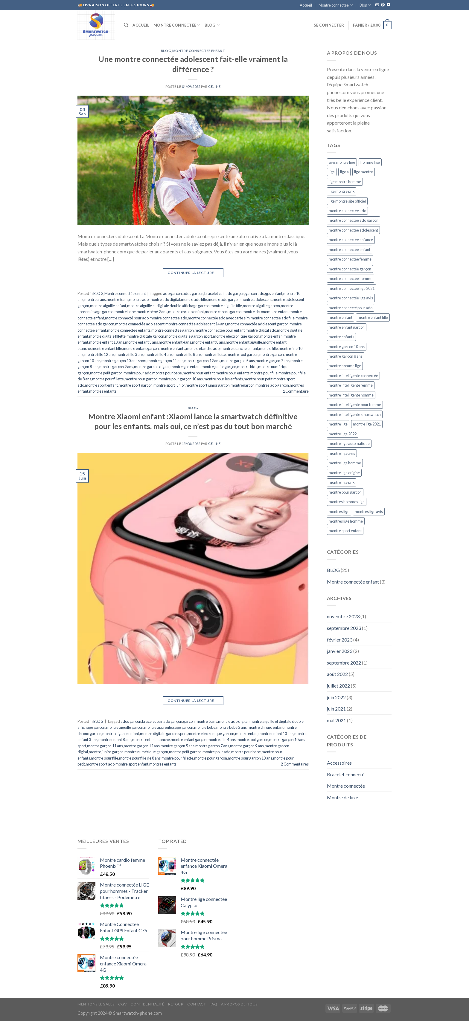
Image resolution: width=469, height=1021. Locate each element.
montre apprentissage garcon (168, 727)
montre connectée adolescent (140, 324)
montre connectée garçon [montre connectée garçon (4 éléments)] (350, 269)
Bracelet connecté (345, 774)
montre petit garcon (106, 373)
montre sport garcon (136, 385)
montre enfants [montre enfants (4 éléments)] (341, 336)
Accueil (306, 5)
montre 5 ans (95, 299)
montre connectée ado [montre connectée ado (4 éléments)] (347, 210)
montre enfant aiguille (244, 342)
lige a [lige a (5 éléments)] (344, 171)
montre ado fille (194, 299)
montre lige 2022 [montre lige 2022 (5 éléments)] (343, 433)
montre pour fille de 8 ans (140, 758)
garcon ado (254, 293)
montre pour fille (264, 373)
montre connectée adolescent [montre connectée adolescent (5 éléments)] (353, 230)
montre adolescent (256, 299)
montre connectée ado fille (273, 318)
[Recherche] (126, 25)
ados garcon (193, 293)
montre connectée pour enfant (220, 330)
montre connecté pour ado (127, 318)
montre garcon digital (152, 366)
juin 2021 (336, 708)
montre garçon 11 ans (165, 360)
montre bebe (125, 311)
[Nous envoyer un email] (377, 5)
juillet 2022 (338, 685)
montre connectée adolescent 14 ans (195, 324)
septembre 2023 (344, 628)
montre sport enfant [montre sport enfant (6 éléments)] (345, 530)
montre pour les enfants (223, 378)
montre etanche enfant (239, 348)
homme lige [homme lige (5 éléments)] (370, 162)
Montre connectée (336, 5)
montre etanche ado (203, 348)
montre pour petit (258, 378)
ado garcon (172, 293)
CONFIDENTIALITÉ (147, 1004)
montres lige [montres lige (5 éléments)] (339, 511)
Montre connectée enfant (198, 51)
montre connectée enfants (128, 330)
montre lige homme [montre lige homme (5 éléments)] (345, 462)
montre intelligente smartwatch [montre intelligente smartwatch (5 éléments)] (355, 414)
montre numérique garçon (146, 751)
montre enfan (271, 336)
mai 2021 (336, 720)
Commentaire (296, 391)
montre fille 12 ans (99, 354)
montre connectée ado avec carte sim (219, 318)
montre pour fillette (108, 378)
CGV (122, 1004)
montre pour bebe (167, 373)
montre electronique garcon (236, 336)
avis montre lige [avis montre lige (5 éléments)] (342, 162)
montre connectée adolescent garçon (258, 324)
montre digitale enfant (120, 733)
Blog (365, 5)
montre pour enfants (232, 373)
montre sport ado (100, 764)
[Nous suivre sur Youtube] (388, 5)
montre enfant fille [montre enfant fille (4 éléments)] (373, 317)
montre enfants (172, 348)
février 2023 (339, 639)
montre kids (247, 366)
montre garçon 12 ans (202, 360)
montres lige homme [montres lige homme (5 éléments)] (346, 521)
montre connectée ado (168, 318)
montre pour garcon (141, 378)
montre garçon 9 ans (116, 366)
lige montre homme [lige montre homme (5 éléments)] (345, 181)
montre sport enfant (101, 385)
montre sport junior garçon (208, 385)
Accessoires (339, 763)
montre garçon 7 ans (273, 360)
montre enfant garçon (141, 348)
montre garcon (271, 354)
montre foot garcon (242, 354)
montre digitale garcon (145, 336)
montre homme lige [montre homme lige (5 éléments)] (345, 365)
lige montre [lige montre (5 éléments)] (363, 171)
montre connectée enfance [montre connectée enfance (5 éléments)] (351, 239)
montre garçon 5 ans (238, 360)
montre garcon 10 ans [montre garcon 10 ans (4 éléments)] (347, 346)
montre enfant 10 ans (106, 342)
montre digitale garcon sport (188, 336)
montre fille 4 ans (158, 354)
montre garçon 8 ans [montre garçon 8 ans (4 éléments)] (346, 356)
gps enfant (273, 293)
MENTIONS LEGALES (96, 1004)
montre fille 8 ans (187, 354)
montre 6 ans (117, 299)
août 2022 (337, 674)
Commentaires (295, 764)
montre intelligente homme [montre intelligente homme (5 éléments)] (351, 395)
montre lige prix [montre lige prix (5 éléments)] (341, 482)
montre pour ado (137, 373)
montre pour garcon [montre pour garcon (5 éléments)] (345, 492)
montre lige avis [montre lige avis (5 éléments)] (342, 453)
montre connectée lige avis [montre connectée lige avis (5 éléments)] (351, 298)
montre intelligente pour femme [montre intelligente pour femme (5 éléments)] (355, 404)
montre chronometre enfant (266, 311)
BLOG (166, 51)
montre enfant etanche (151, 739)
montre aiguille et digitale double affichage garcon (168, 305)
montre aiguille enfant (108, 305)
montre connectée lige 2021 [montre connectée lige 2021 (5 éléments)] (351, 288)
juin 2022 (336, 697)
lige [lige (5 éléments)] (332, 171)
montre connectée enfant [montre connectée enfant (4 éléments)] (349, 249)
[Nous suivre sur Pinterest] (383, 5)
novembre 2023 (343, 616)
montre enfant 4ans (175, 342)
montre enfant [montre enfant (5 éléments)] (340, 317)
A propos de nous (239, 1004)
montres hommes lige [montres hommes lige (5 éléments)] (347, 501)
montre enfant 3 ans (141, 342)
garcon (189, 721)
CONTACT (196, 1004)
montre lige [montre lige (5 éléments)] (338, 424)
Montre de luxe (342, 797)
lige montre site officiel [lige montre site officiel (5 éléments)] (347, 201)
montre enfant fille (107, 348)
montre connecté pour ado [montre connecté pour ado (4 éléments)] (350, 307)
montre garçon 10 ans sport (124, 360)
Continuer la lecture (193, 272)
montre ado (139, 299)
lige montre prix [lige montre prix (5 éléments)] (341, 191)
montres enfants (102, 391)
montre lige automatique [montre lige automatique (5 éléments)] (349, 443)
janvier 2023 (339, 651)
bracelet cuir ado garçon (224, 293)
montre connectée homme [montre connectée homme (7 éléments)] (350, 278)
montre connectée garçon (172, 330)
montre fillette (214, 354)
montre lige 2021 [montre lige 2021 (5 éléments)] (367, 424)
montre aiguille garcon (261, 305)
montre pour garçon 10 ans (181, 378)
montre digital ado (261, 330)
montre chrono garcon (223, 311)
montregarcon (243, 385)
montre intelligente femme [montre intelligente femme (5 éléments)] (351, 385)
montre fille (268, 348)
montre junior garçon (219, 366)
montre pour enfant (199, 373)
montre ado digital (165, 299)
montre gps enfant (185, 366)
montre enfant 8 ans (208, 342)
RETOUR (176, 1004)
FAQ (213, 1004)
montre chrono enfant (186, 311)
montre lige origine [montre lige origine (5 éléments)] (344, 472)
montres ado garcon (272, 385)
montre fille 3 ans (129, 354)
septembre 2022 (344, 662)
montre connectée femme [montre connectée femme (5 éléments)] (350, 259)
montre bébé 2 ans (152, 311)
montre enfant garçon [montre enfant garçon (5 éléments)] (347, 327)
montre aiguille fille (226, 305)
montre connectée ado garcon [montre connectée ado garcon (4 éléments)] (353, 220)
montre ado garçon (224, 299)
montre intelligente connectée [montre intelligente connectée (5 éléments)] (353, 375)
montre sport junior (169, 385)
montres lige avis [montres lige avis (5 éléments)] (369, 511)
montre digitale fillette (107, 336)
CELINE (214, 86)
